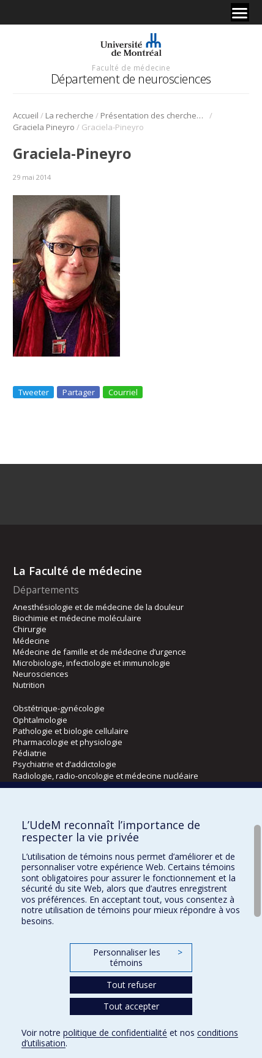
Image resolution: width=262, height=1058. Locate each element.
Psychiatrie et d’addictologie (64, 764)
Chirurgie (30, 629)
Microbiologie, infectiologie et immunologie (91, 662)
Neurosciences (41, 673)
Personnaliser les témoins (137, 957)
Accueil (26, 115)
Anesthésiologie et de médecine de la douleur (98, 606)
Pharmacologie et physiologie (67, 741)
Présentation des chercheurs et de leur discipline (154, 115)
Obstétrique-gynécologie (59, 708)
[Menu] (240, 12)
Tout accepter (131, 1006)
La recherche (69, 115)
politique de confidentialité (115, 1032)
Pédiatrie (30, 753)
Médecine (31, 640)
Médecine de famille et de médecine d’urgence (99, 651)
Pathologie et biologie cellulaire (71, 730)
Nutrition (29, 684)
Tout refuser (131, 984)
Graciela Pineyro (44, 127)
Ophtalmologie (40, 719)
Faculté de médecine (131, 67)
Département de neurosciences (131, 79)
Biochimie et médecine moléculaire (77, 618)
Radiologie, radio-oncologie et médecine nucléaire (105, 775)
